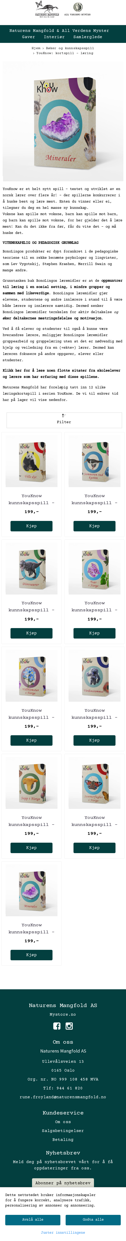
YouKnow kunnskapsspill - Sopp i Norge (31, 825)
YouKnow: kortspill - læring (63, 53)
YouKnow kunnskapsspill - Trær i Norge (94, 610)
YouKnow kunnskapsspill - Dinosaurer (31, 610)
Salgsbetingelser (63, 1131)
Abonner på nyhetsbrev (63, 1183)
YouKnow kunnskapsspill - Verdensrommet (94, 717)
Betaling (63, 1139)
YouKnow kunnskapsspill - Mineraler (31, 932)
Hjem (36, 48)
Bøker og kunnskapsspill (68, 49)
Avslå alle (32, 1220)
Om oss (63, 1122)
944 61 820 (69, 1088)
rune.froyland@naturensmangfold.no (63, 1097)
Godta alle (93, 1220)
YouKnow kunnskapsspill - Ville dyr (31, 503)
